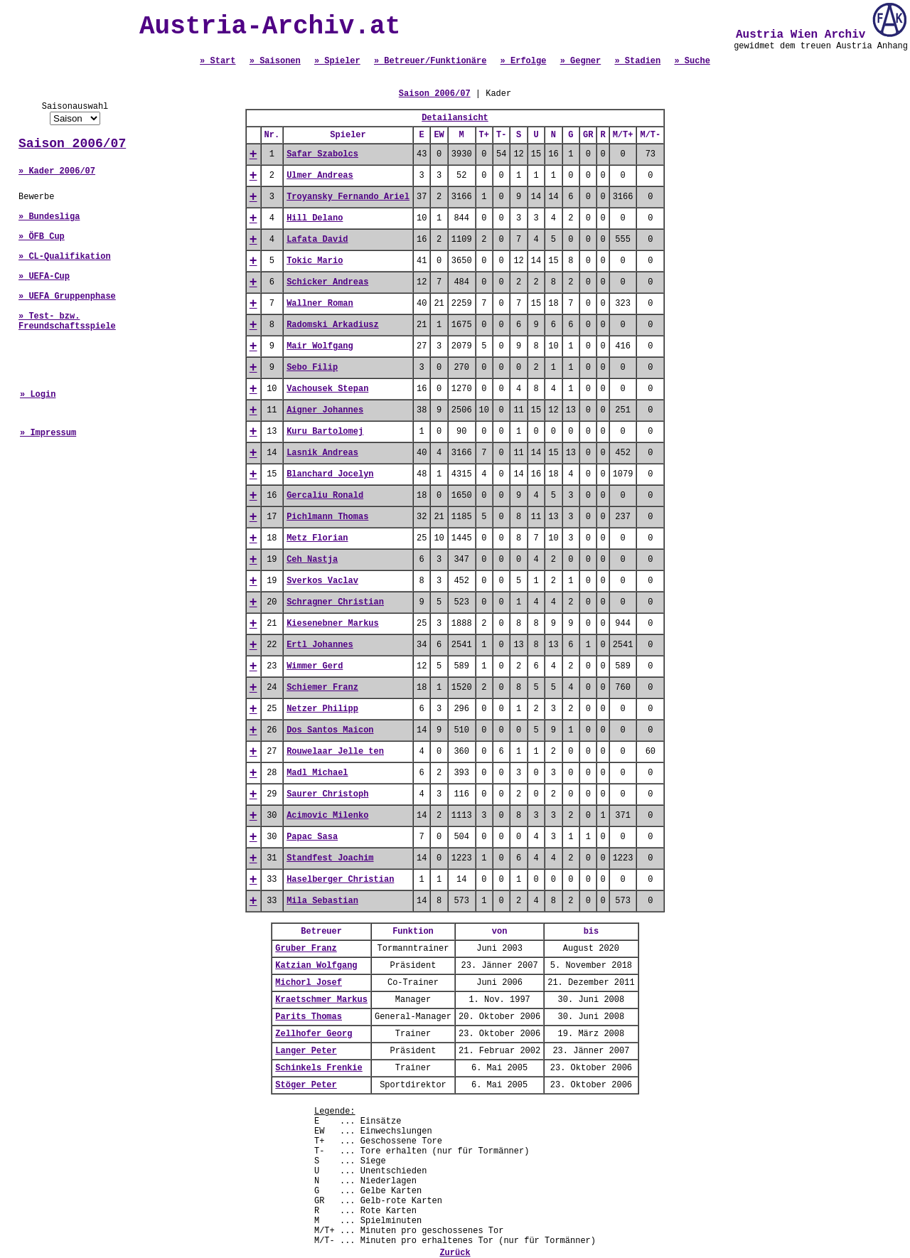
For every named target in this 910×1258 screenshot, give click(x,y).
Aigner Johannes (325, 410)
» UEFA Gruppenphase (67, 297)
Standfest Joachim (330, 858)
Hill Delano (315, 218)
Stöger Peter (305, 1085)
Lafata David (317, 240)
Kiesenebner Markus (333, 624)
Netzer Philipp (322, 709)
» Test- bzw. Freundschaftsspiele (67, 321)
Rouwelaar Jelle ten (335, 752)
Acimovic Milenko (327, 816)
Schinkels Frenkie (318, 1068)
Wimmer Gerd (315, 666)
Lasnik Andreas (322, 453)
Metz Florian (317, 538)
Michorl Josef (308, 983)
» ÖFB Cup (41, 237)
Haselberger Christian (340, 880)
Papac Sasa (312, 837)
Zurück (454, 1253)
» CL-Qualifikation (64, 257)
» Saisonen (275, 61)
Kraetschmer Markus (321, 1000)
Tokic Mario (315, 261)
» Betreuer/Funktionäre (430, 61)
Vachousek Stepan (327, 389)
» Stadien (637, 61)
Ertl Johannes (320, 645)
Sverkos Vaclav (322, 581)
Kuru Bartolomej (325, 432)
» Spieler (337, 61)
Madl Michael (317, 773)
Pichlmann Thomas (327, 517)
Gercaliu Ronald (325, 496)
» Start (217, 61)
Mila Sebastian (322, 901)
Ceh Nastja (312, 560)
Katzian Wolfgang (316, 966)
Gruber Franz (305, 949)
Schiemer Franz (322, 688)
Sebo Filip (312, 368)
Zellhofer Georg (313, 1034)
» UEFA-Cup (44, 277)
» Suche (692, 61)
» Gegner (580, 61)
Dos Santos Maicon (330, 730)
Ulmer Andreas (320, 176)
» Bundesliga (49, 217)
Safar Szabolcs (322, 154)
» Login (37, 395)
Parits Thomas (308, 1017)
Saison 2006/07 (72, 144)
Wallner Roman (320, 304)
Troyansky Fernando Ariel (348, 197)
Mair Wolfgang (320, 346)
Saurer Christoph (327, 794)
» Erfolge (523, 61)
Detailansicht (455, 118)
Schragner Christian (335, 602)
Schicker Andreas (327, 282)
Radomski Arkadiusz (333, 325)
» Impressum (48, 433)
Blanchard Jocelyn (330, 474)
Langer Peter (305, 1051)
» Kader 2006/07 (56, 171)
